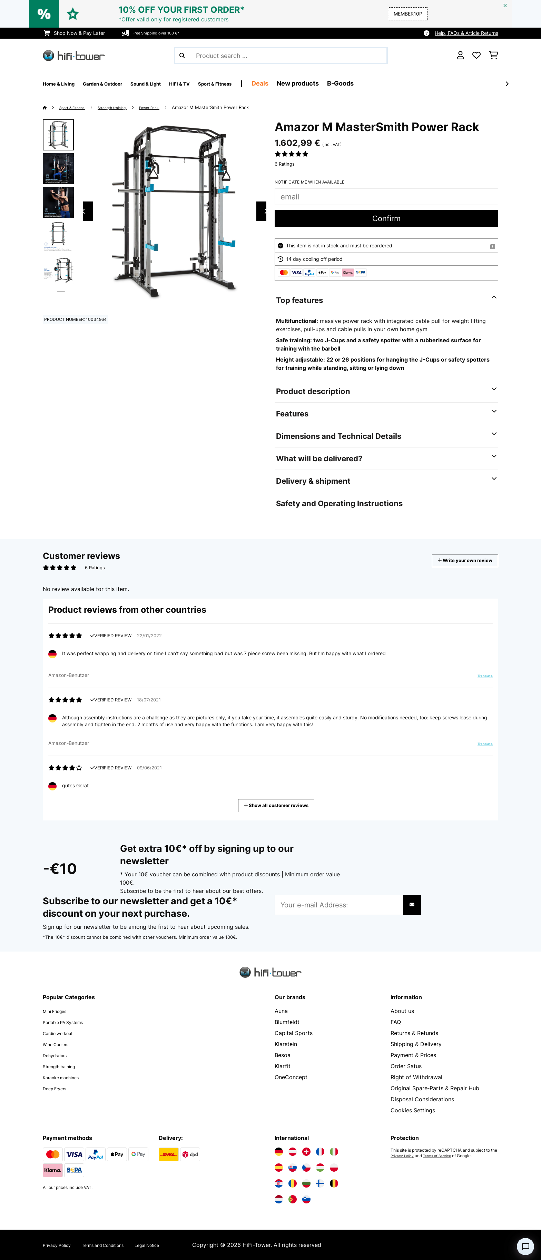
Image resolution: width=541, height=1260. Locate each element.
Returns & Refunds (414, 1033)
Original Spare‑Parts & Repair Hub (435, 1088)
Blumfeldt (287, 1021)
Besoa (283, 1055)
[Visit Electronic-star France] (320, 1152)
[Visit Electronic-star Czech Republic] (306, 1167)
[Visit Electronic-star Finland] (320, 1183)
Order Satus (406, 1066)
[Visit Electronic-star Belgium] (334, 1183)
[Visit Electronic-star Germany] (279, 1152)
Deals (315, 83)
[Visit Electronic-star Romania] (292, 1183)
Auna (281, 1010)
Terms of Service (444, 1155)
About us (402, 1010)
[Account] (460, 55)
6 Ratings (285, 164)
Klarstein (286, 1044)
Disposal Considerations (422, 1099)
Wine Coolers (60, 1044)
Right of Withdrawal (416, 1077)
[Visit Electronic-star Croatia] (279, 1183)
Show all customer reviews (279, 804)
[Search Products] (281, 55)
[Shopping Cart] (493, 55)
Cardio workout (63, 1033)
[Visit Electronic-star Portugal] (292, 1199)
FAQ (396, 1021)
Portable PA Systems (70, 1021)
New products (353, 83)
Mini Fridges (59, 1010)
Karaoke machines (66, 1077)
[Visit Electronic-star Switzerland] (306, 1152)
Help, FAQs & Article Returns (466, 33)
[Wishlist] (476, 55)
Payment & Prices (413, 1055)
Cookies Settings (413, 1110)
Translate (481, 678)
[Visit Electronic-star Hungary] (320, 1167)
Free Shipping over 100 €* (162, 33)
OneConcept (291, 1077)
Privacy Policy (405, 1155)
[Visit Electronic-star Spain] (279, 1167)
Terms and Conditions (119, 1244)
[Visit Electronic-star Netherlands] (279, 1199)
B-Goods (396, 83)
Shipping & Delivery (416, 1044)
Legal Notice (175, 1244)
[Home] (51, 107)
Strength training (126, 107)
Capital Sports (294, 1033)
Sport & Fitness (77, 107)
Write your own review (454, 560)
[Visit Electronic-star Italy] (334, 1152)
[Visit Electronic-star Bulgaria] (306, 1183)
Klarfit (283, 1066)
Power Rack (171, 107)
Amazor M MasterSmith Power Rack (235, 107)
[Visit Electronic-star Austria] (292, 1152)
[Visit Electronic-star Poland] (334, 1167)
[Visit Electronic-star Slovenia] (306, 1199)
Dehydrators (59, 1055)
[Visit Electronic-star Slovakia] (292, 1167)
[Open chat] (525, 1246)
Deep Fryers (59, 1088)
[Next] (507, 84)
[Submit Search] (182, 55)
